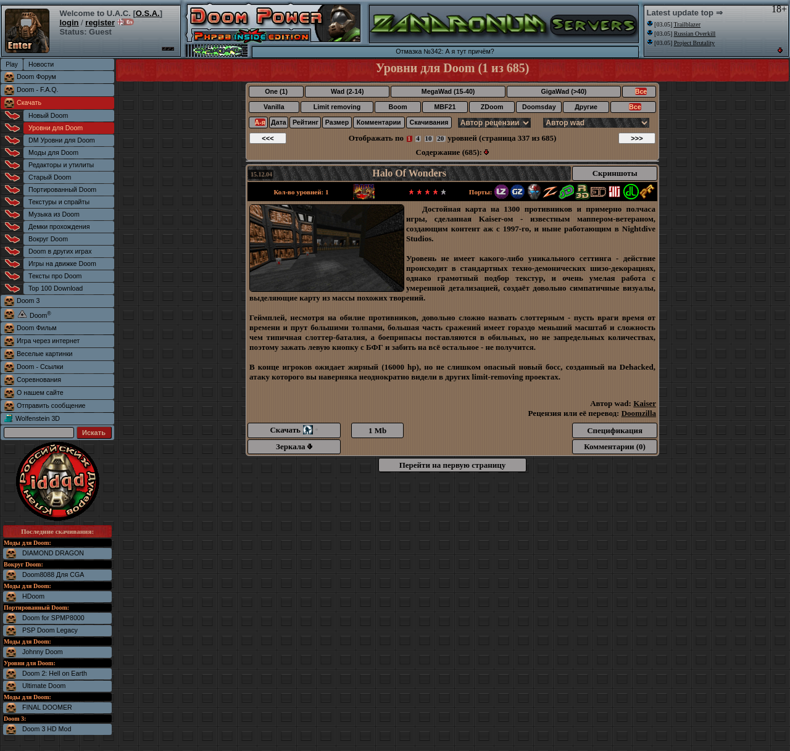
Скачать (29, 102)
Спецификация (614, 430)
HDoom (33, 596)
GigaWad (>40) (563, 91)
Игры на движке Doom (62, 263)
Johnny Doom (42, 651)
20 (440, 138)
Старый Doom (49, 177)
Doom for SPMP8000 (53, 617)
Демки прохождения (58, 226)
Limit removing (337, 106)
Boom (397, 106)
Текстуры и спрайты (58, 201)
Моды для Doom (53, 152)
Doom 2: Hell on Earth (54, 673)
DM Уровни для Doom (61, 140)
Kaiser (644, 403)
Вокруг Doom (48, 239)
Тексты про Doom (54, 276)
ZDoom (492, 106)
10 (428, 138)
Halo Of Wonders (409, 173)
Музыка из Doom (54, 214)
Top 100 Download (55, 288)
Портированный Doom (62, 189)
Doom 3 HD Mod (46, 728)
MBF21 (444, 106)
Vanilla (274, 106)
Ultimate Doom (43, 685)
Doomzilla (639, 413)
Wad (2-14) (347, 91)
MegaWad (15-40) (448, 91)
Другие (586, 106)
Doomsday (538, 106)
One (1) (276, 91)
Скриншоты (615, 173)
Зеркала (294, 446)
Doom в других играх (60, 251)
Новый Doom (48, 115)
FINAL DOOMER (47, 707)
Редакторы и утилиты (61, 164)
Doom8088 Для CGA (53, 574)
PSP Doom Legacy (50, 630)
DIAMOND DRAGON (53, 553)
